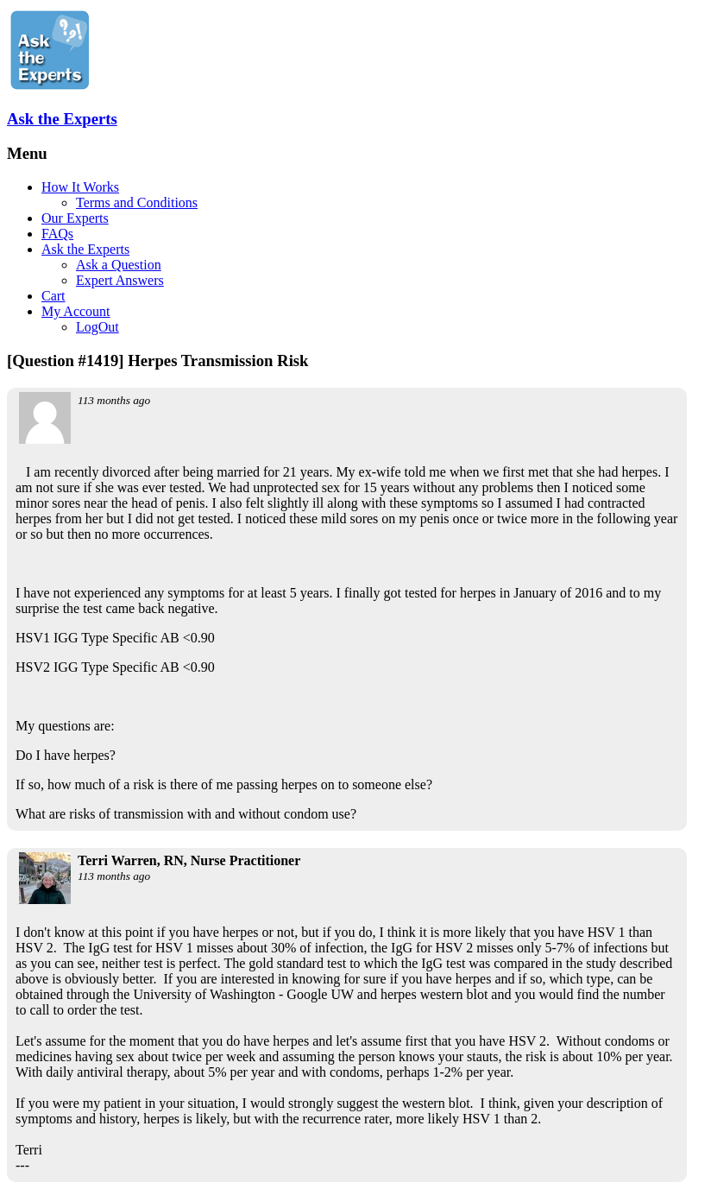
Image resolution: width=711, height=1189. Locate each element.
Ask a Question (118, 264)
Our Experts (75, 218)
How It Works (80, 187)
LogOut (97, 326)
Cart (53, 295)
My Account (75, 311)
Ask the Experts (62, 119)
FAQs (57, 233)
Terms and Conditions (137, 202)
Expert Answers (120, 280)
